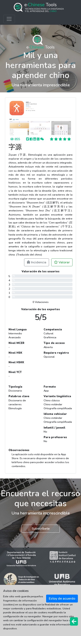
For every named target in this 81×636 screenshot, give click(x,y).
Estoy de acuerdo (62, 598)
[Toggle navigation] (9, 19)
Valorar (62, 262)
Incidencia (36, 262)
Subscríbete (41, 528)
